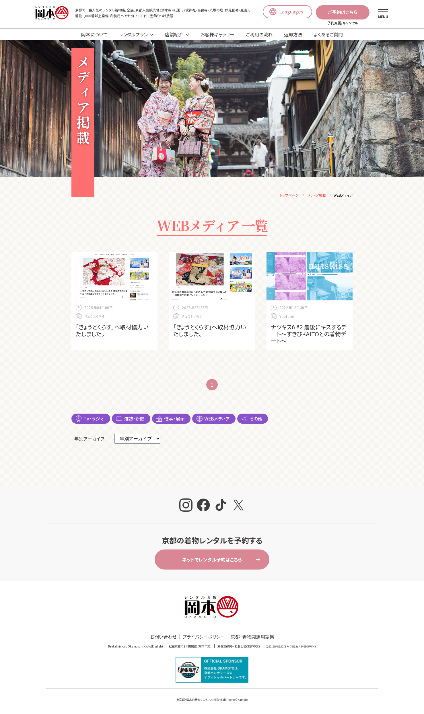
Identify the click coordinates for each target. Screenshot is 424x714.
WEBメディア (217, 419)
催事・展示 (174, 419)
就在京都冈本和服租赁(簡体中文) (190, 647)
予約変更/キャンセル (342, 22)
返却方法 (293, 34)
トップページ (289, 195)
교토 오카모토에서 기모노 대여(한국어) (291, 647)
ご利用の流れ (259, 34)
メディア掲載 (317, 195)
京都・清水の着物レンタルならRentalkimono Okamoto (213, 700)
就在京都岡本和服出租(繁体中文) (238, 647)
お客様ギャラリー (217, 34)
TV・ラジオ (93, 419)
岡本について (94, 34)
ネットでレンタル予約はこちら (212, 560)
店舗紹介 (174, 34)
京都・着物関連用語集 (252, 637)
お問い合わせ (163, 637)
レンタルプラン (133, 34)
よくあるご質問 (328, 34)
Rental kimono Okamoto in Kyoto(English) (135, 647)
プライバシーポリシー (203, 637)
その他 (255, 419)
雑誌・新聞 (134, 419)
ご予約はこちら (342, 12)
